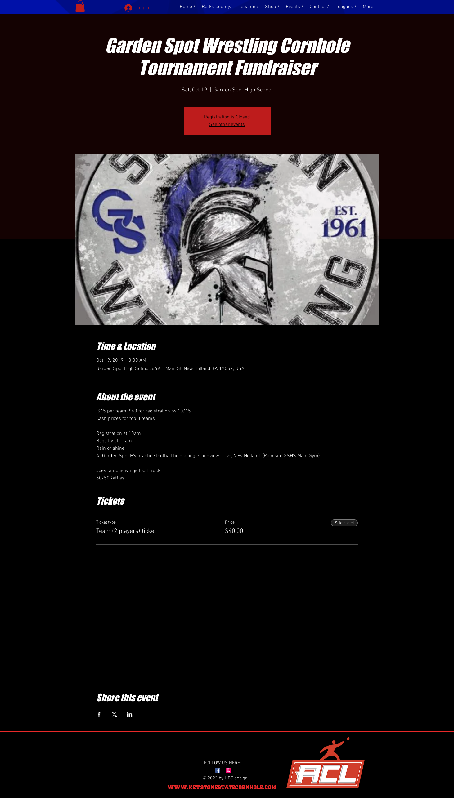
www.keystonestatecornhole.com (222, 787)
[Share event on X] (114, 714)
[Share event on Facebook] (99, 714)
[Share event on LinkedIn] (130, 714)
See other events (227, 125)
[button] (80, 6)
